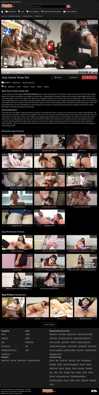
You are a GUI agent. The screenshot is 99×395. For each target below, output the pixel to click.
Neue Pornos (32, 11)
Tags (21, 11)
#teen (78, 380)
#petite (78, 372)
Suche (27, 334)
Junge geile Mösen (56, 354)
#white (72, 380)
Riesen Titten (92, 346)
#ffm (78, 360)
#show (33, 86)
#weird (39, 86)
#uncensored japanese (70, 364)
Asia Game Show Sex (65, 338)
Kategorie (11, 11)
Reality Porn (39, 16)
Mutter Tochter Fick (84, 342)
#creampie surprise (56, 380)
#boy (57, 360)
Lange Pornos (70, 11)
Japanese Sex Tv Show (85, 334)
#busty (90, 372)
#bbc (51, 372)
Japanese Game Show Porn (82, 338)
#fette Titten (54, 368)
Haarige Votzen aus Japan (58, 346)
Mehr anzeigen (49, 324)
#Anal (61, 372)
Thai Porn (73, 342)
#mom (74, 368)
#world (89, 364)
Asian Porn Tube (55, 342)
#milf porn (72, 360)
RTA (26, 346)
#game (46, 86)
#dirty (73, 372)
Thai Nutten (53, 338)
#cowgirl (67, 372)
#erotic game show (62, 376)
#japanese (11, 86)
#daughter (92, 380)
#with (19, 86)
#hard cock (63, 360)
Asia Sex (3, 16)
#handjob (53, 364)
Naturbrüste (82, 346)
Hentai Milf (65, 342)
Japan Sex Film (72, 334)
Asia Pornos (5, 2)
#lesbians (89, 368)
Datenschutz (29, 342)
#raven (84, 372)
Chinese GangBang (56, 350)
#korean (82, 364)
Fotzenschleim (72, 346)
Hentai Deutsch (16, 2)
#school (61, 368)
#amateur (81, 368)
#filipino (68, 368)
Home (3, 334)
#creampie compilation (78, 376)
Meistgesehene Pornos (51, 11)
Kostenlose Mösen (69, 350)
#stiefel (59, 364)
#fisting (25, 86)
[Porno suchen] (48, 6)
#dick (56, 372)
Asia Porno (80, 350)
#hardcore (84, 380)
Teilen (89, 77)
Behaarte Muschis (15, 16)
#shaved (52, 376)
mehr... (52, 384)
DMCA (27, 338)
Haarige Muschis (90, 350)
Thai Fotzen (62, 334)
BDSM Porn (53, 334)
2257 (27, 350)
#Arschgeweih (86, 360)
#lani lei (66, 380)
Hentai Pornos (27, 16)
